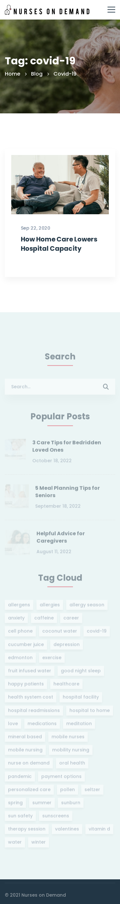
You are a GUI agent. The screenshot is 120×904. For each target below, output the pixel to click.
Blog (37, 73)
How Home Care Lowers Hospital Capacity (59, 262)
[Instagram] (19, 890)
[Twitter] (7, 890)
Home (12, 73)
